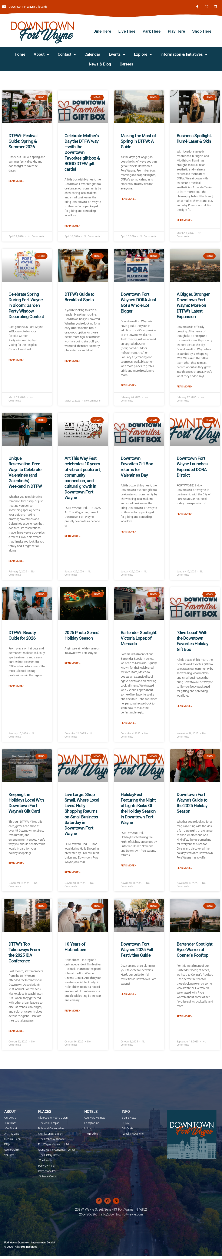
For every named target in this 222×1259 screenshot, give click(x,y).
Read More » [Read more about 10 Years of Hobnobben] (72, 1010)
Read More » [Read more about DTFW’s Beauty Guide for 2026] (16, 685)
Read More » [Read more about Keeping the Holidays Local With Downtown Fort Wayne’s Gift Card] (16, 862)
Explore (143, 53)
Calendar (92, 53)
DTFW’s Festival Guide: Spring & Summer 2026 (23, 140)
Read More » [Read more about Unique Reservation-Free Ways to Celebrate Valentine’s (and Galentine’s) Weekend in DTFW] (16, 560)
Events (117, 53)
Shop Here (201, 30)
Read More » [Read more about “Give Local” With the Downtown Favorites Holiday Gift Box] (184, 705)
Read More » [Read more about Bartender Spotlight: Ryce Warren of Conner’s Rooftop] (184, 1015)
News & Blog (100, 63)
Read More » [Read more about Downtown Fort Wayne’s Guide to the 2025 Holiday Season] (184, 867)
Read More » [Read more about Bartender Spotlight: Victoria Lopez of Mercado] (128, 721)
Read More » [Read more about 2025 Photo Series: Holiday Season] (72, 662)
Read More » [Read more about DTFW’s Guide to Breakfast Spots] (72, 360)
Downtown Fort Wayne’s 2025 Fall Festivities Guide (137, 949)
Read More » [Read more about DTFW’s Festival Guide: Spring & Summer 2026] (16, 180)
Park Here (151, 30)
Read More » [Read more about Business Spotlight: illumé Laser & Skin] (184, 219)
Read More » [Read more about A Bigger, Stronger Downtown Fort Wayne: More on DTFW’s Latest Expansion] (184, 385)
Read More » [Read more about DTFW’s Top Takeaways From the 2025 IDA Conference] (16, 1030)
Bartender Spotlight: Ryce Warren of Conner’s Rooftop (195, 949)
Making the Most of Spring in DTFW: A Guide (138, 140)
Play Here (176, 30)
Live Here (126, 30)
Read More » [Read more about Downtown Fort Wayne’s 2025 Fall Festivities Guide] (128, 993)
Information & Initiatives (184, 53)
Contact (67, 53)
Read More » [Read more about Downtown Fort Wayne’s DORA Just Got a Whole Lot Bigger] (128, 384)
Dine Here (102, 30)
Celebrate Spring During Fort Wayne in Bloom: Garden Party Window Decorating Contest (26, 304)
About (41, 53)
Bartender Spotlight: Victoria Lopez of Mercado (139, 637)
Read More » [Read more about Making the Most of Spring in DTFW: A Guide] (128, 198)
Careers (126, 63)
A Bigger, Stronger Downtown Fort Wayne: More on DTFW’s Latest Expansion (193, 304)
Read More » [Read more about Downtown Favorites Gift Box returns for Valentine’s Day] (128, 530)
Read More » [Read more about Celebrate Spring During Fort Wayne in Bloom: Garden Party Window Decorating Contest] (16, 358)
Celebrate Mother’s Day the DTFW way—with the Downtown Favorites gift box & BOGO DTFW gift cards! (82, 151)
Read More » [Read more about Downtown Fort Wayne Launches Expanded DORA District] (184, 512)
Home (20, 53)
